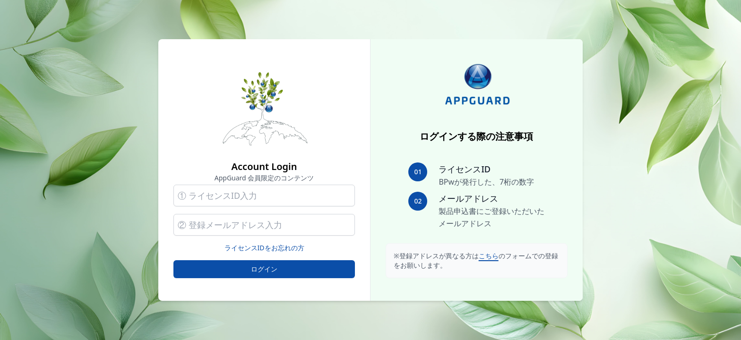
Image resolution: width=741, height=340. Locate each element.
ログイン (264, 268)
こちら (489, 255)
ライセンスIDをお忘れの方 (264, 247)
